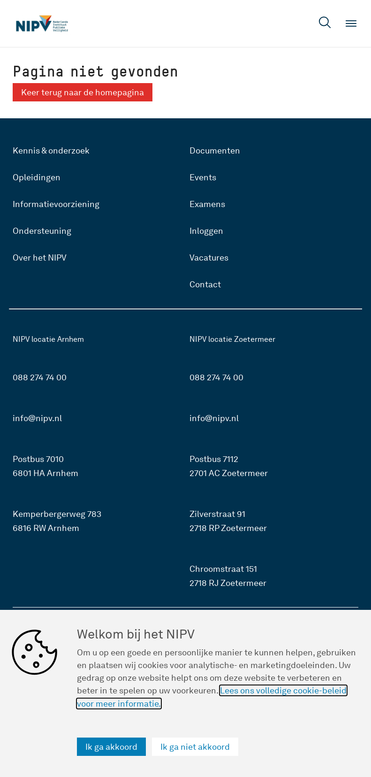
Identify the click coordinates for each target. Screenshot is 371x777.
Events (202, 177)
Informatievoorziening (56, 204)
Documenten (214, 150)
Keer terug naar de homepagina (82, 92)
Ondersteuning (42, 231)
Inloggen (206, 231)
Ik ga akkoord (111, 747)
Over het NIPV (40, 257)
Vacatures (208, 257)
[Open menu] (351, 23)
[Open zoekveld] (325, 24)
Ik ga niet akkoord (195, 747)
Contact (205, 284)
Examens (207, 204)
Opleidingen (37, 177)
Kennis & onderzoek (51, 150)
